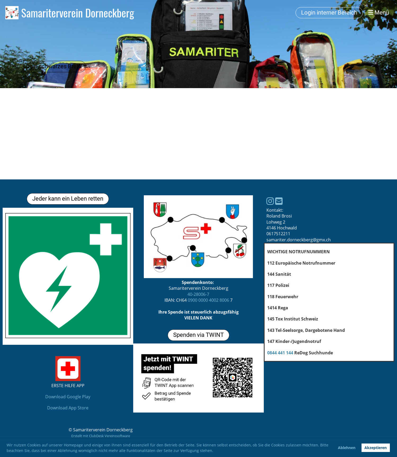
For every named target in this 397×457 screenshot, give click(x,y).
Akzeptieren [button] (375, 447)
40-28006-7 (198, 294)
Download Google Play (67, 397)
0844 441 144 (280, 353)
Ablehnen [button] (346, 447)
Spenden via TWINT (198, 335)
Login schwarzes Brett (51, 66)
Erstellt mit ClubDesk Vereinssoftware (100, 435)
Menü (378, 12)
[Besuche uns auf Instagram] (270, 201)
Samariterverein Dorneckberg (77, 12)
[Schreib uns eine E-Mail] (279, 201)
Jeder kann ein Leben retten (67, 198)
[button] (215, 451)
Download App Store (67, 408)
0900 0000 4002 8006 (208, 300)
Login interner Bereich (329, 12)
